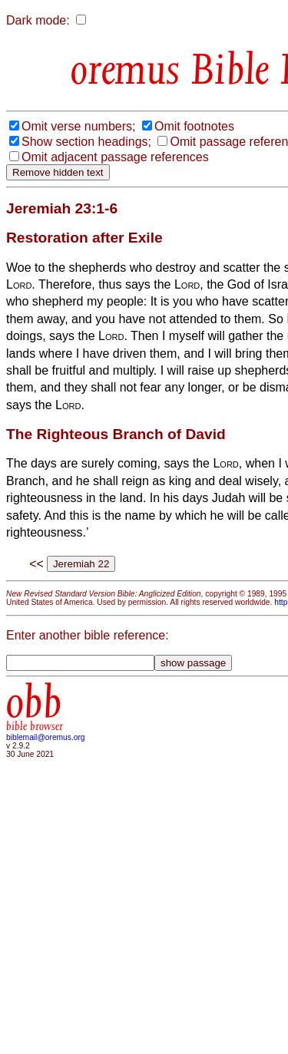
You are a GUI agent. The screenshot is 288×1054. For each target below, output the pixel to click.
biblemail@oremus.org (45, 737)
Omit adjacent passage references (115, 157)
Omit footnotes (194, 126)
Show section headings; (86, 141)
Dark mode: (38, 20)
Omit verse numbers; (78, 126)
